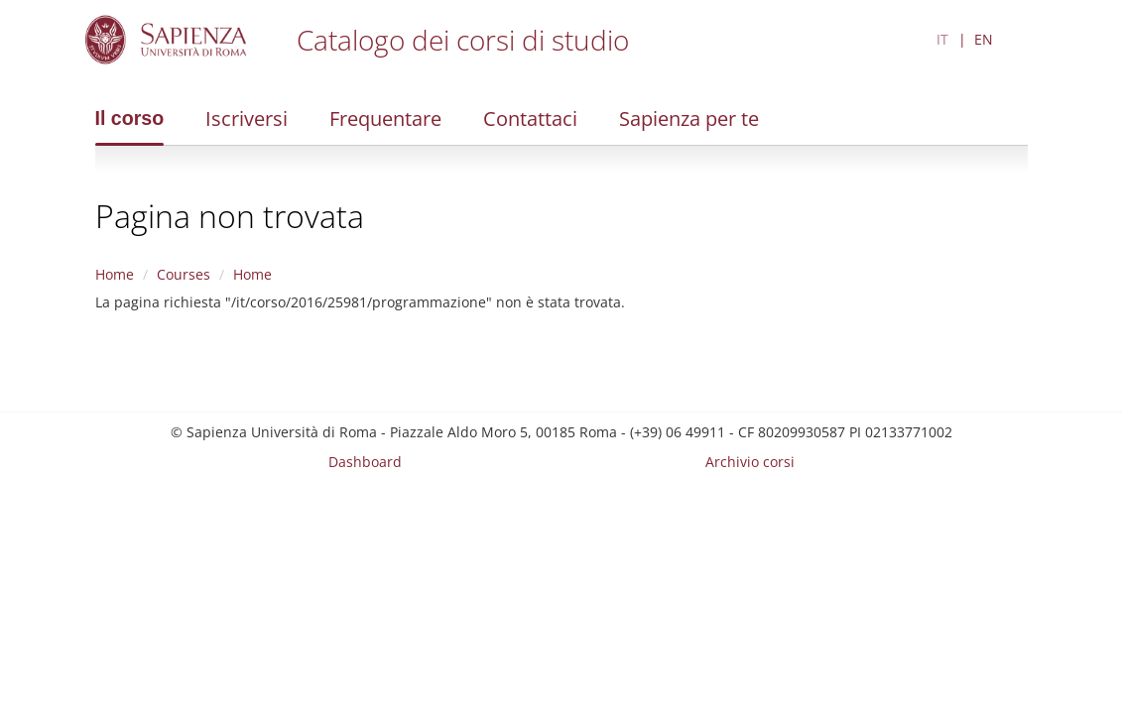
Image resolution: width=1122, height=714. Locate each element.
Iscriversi (246, 118)
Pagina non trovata (229, 215)
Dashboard (365, 461)
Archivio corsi (750, 461)
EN (983, 39)
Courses (183, 274)
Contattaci (530, 118)
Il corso (130, 118)
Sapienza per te (689, 118)
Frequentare (385, 118)
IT (942, 39)
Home (114, 274)
